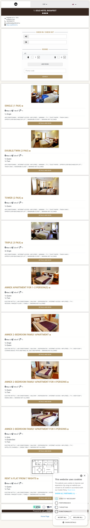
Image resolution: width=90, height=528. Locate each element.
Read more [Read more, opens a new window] (71, 490)
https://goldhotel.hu (12, 25)
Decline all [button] (78, 517)
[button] (70, 493)
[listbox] (81, 476)
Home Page (45, 516)
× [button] (84, 476)
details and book (45, 123)
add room (45, 64)
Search (45, 76)
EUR (45, 4)
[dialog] (70, 499)
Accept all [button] (62, 517)
